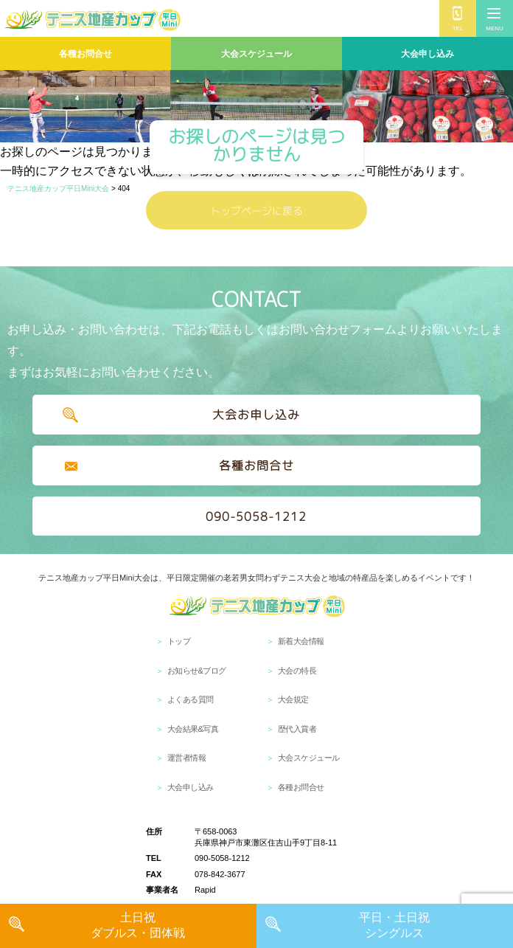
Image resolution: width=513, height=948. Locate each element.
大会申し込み (427, 54)
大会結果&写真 (193, 728)
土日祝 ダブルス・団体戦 (138, 925)
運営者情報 (186, 757)
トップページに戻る (256, 211)
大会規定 (293, 699)
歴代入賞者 (297, 728)
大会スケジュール (256, 54)
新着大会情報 (301, 641)
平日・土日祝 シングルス (394, 925)
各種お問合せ (85, 54)
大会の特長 (297, 670)
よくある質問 (190, 699)
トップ (179, 641)
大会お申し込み (256, 414)
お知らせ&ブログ (196, 670)
